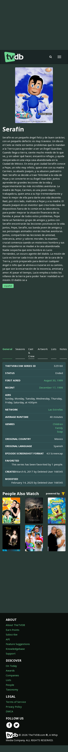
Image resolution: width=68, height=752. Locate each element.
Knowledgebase (15, 648)
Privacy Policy (14, 706)
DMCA (9, 711)
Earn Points (12, 629)
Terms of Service (16, 701)
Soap (60, 431)
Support (10, 653)
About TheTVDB (15, 625)
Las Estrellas (55, 409)
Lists (8, 680)
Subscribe (11, 634)
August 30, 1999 (53, 380)
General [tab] (7, 349)
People (10, 684)
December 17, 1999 (51, 387)
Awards (10, 670)
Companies (12, 675)
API (8, 639)
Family (59, 428)
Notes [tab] (63, 349)
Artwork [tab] (43, 349)
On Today (11, 665)
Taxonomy (12, 689)
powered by (56, 493)
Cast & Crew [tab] (31, 352)
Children (58, 424)
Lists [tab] (53, 349)
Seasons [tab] (20, 349)
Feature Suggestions (18, 644)
